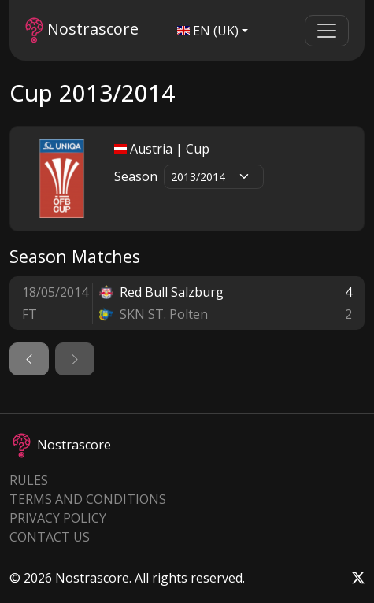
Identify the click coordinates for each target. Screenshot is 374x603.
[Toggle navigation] (327, 30)
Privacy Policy (57, 518)
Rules (28, 480)
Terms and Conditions (87, 499)
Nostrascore (82, 30)
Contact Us (49, 537)
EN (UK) (208, 30)
